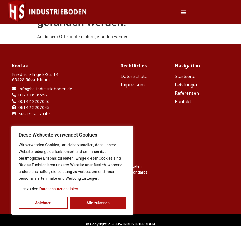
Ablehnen (43, 203)
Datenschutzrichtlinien (58, 189)
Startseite (185, 76)
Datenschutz (134, 76)
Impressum (133, 85)
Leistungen (186, 85)
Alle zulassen (98, 203)
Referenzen (187, 93)
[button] (183, 12)
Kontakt (183, 101)
